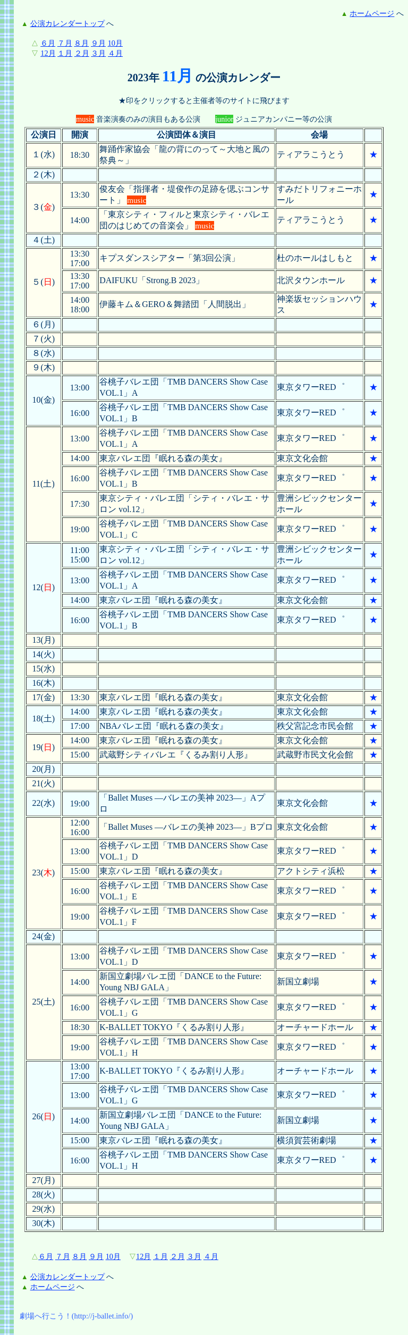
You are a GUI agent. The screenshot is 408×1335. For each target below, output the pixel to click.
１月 (64, 53)
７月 (64, 43)
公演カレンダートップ (67, 23)
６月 (47, 43)
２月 (81, 53)
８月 (81, 43)
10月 (115, 43)
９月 (98, 43)
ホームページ (372, 13)
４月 (115, 53)
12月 (47, 53)
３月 (98, 53)
